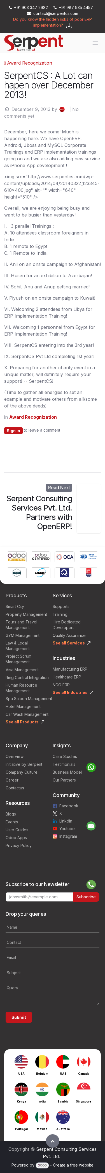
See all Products (22, 721)
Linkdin (65, 821)
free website (82, 1165)
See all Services (69, 643)
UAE (63, 1073)
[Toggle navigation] (95, 43)
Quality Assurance (69, 635)
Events (12, 821)
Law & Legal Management (18, 646)
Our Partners (64, 780)
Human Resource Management (21, 688)
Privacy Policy (19, 845)
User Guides (17, 829)
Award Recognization (28, 63)
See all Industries (70, 692)
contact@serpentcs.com (52, 13)
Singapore (83, 1101)
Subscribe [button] (86, 896)
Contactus (15, 787)
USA (21, 1073)
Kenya (21, 1101)
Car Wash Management (27, 714)
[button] (52, 1141)
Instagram (68, 836)
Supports (61, 606)
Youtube (67, 828)
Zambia (62, 1101)
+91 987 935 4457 (73, 7)
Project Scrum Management (18, 659)
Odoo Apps (16, 837)
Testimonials (64, 764)
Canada (83, 1073)
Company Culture (22, 772)
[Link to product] (17, 557)
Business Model (67, 772)
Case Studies (65, 756)
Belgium (42, 1073)
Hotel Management (23, 706)
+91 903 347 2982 (29, 7)
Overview (15, 756)
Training (60, 614)
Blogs (11, 814)
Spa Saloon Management (29, 698)
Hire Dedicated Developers (67, 624)
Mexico (42, 1129)
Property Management (26, 614)
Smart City (15, 606)
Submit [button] (18, 1017)
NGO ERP (61, 684)
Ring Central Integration (27, 677)
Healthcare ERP (67, 677)
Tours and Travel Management (21, 624)
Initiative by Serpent (24, 764)
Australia (63, 1129)
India (42, 1101)
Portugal (21, 1129)
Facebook (68, 805)
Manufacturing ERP (70, 669)
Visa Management (22, 669)
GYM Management (22, 635)
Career (12, 780)
